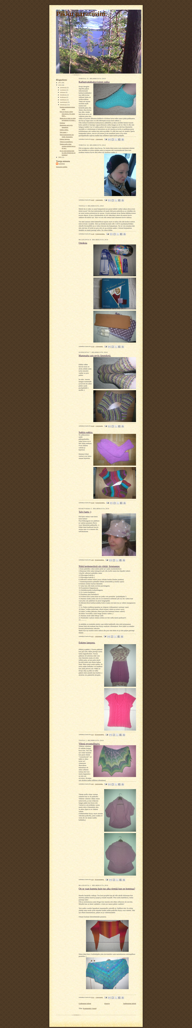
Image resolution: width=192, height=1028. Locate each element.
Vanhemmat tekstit (129, 1003)
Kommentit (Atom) (90, 1008)
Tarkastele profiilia (61, 167)
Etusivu (107, 1003)
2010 (60, 85)
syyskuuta (63, 90)
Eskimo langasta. (65, 139)
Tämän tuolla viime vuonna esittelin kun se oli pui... (67, 146)
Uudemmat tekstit (85, 1003)
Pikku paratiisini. (81, 13)
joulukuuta (63, 87)
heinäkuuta (63, 95)
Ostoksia (62, 123)
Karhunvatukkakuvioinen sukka (94, 82)
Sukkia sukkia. (64, 129)
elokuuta (63, 92)
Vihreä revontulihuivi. (66, 141)
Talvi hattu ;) (63, 132)
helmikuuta (63, 104)
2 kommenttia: (99, 784)
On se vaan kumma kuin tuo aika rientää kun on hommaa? (67, 153)
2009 (60, 157)
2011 (60, 82)
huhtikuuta (63, 100)
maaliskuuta (64, 102)
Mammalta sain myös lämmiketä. (95, 355)
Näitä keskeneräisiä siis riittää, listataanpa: (99, 566)
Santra (62, 163)
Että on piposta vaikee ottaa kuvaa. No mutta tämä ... (67, 114)
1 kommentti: (99, 139)
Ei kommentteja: (100, 234)
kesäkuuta (63, 97)
